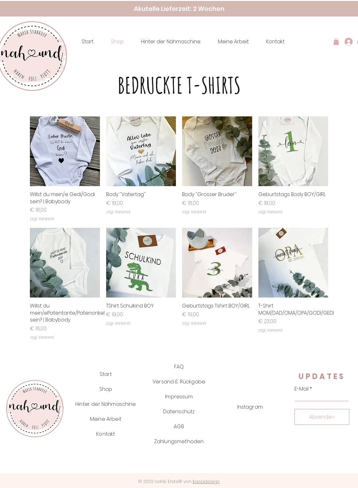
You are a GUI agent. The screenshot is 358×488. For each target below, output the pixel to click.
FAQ (179, 366)
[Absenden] (321, 417)
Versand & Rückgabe (179, 381)
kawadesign (206, 481)
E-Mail (301, 389)
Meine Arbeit (105, 419)
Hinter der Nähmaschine (105, 404)
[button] (336, 41)
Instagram (250, 407)
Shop (105, 389)
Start (106, 374)
